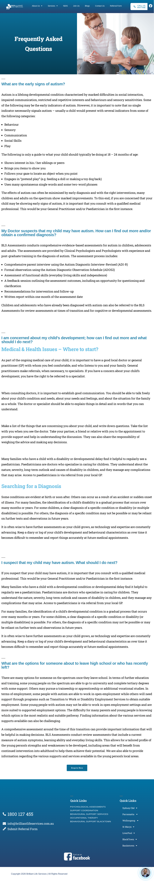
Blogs (87, 6)
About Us (37, 6)
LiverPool (128, 833)
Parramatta (130, 814)
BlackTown (129, 839)
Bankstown (129, 845)
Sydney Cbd (129, 808)
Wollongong (130, 820)
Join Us (76, 6)
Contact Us (99, 6)
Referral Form (116, 6)
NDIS (65, 6)
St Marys (128, 826)
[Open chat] (145, 872)
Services (53, 6)
